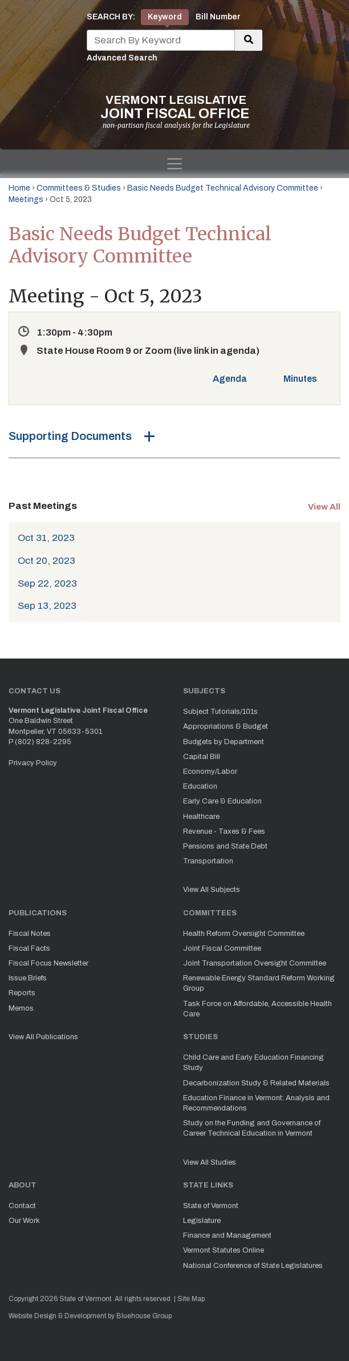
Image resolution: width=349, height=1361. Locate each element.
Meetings (26, 199)
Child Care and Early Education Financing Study (253, 1062)
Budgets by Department (223, 742)
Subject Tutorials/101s (220, 712)
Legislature (202, 1221)
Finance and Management (227, 1235)
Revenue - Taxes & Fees (224, 831)
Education (200, 786)
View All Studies (209, 1162)
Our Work (24, 1221)
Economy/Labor (210, 772)
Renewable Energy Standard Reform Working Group (259, 983)
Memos (21, 1008)
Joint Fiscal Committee (222, 948)
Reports (22, 993)
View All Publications (43, 1037)
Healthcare (201, 817)
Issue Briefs (28, 978)
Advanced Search (122, 58)
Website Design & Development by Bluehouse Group (90, 1316)
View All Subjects (211, 890)
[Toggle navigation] (174, 164)
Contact (22, 1206)
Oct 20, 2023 (46, 560)
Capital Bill (201, 757)
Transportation (208, 861)
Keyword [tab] (165, 17)
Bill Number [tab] (218, 17)
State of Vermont (210, 1206)
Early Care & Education (222, 801)
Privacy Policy (33, 763)
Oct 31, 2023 (46, 537)
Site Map (191, 1299)
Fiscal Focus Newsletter (48, 963)
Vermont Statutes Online (223, 1250)
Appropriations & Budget (225, 726)
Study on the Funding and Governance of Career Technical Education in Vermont (251, 1128)
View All (324, 506)
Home (19, 188)
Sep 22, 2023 (47, 583)
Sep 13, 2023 (47, 605)
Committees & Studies (78, 188)
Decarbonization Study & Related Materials (256, 1083)
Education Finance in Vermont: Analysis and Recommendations (256, 1103)
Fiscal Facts (29, 948)
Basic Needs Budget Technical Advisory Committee (222, 188)
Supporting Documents (70, 436)
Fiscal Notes (30, 934)
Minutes (300, 378)
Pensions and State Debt (225, 846)
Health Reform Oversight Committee (244, 934)
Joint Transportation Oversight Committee (254, 963)
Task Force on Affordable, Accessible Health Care (257, 1009)
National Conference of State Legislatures (253, 1266)
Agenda (230, 378)
